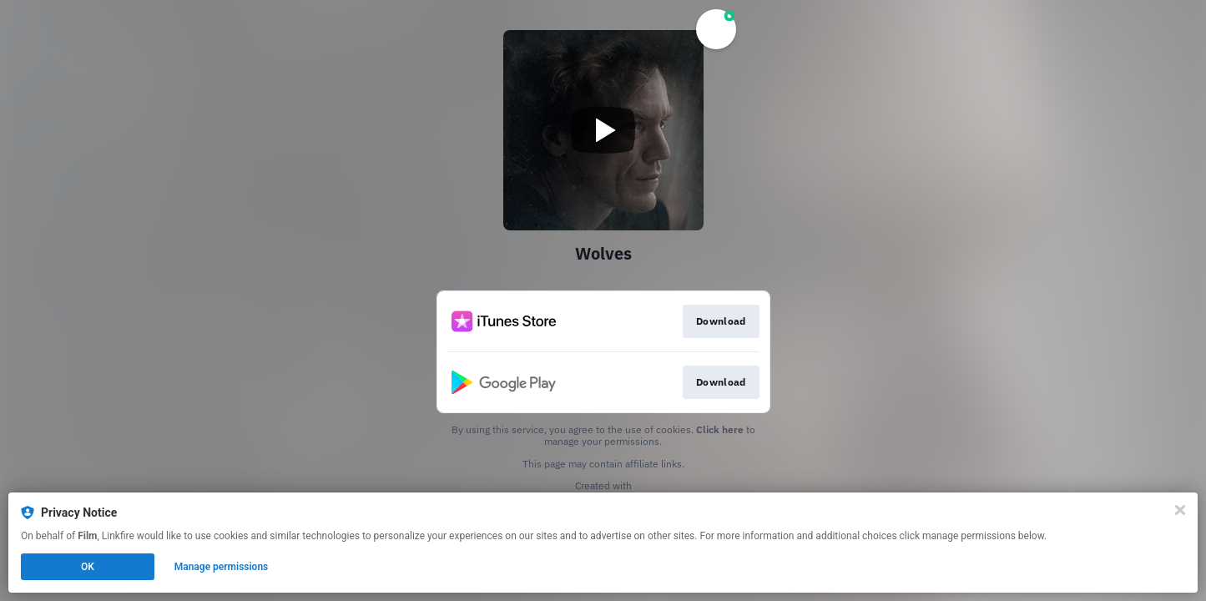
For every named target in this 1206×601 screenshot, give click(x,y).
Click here (720, 429)
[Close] (1180, 510)
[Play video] (603, 130)
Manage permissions (221, 567)
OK (87, 567)
